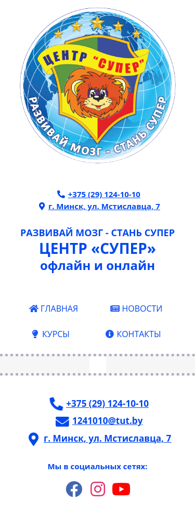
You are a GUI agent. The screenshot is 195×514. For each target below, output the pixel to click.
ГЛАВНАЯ (53, 308)
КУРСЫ (50, 334)
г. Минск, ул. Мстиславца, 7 (98, 206)
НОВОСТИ (136, 308)
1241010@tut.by (99, 421)
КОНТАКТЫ (133, 334)
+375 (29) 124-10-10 (98, 194)
